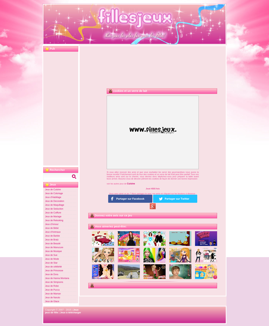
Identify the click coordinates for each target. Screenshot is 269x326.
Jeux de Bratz (52, 239)
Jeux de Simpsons (54, 282)
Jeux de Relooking (54, 220)
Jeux (76, 309)
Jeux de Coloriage (54, 193)
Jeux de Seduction (54, 209)
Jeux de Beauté (52, 243)
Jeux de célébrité (53, 266)
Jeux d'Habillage (53, 197)
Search (74, 176)
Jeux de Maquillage (54, 205)
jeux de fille (51, 312)
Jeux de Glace (52, 301)
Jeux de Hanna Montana (57, 278)
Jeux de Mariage (53, 216)
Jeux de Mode (52, 259)
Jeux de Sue (51, 255)
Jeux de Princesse (54, 270)
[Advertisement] (60, 108)
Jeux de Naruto (52, 297)
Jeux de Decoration (54, 201)
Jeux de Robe (52, 286)
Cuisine (131, 183)
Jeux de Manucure (54, 247)
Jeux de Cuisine (53, 189)
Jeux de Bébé (52, 228)
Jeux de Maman (53, 293)
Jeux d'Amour (52, 224)
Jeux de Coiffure (53, 212)
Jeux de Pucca (52, 290)
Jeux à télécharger (70, 312)
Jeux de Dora (51, 274)
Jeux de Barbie (52, 236)
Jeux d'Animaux (53, 232)
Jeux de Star (51, 263)
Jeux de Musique (53, 251)
